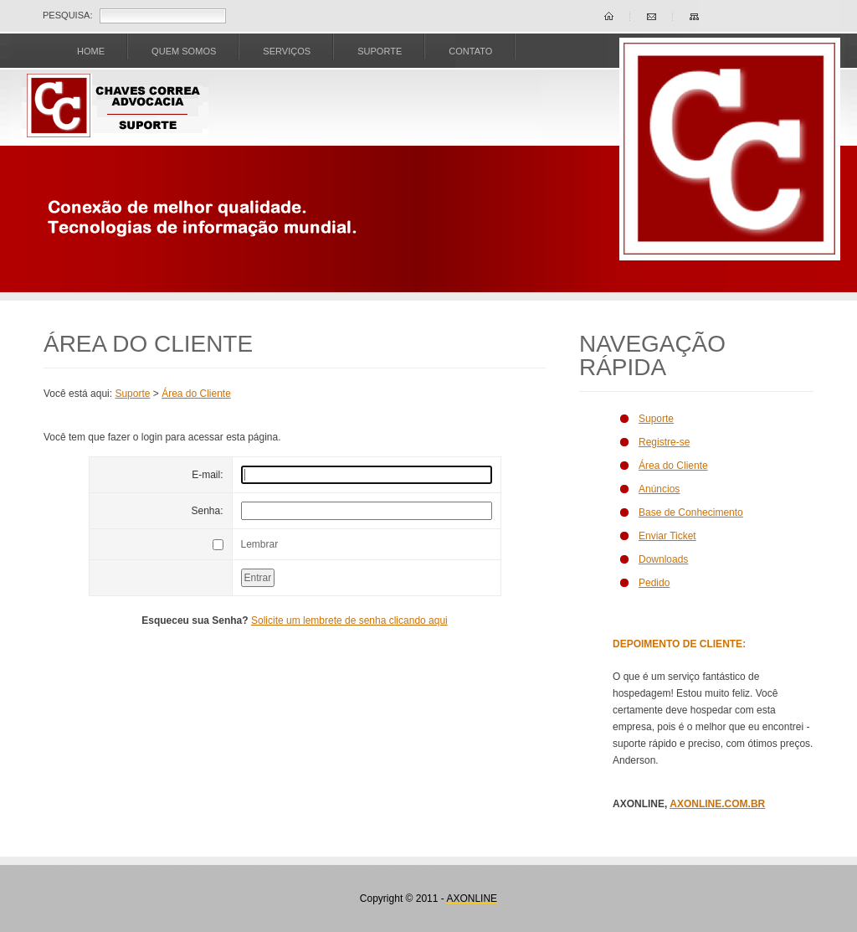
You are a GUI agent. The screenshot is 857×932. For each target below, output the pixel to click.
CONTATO (470, 51)
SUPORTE (379, 51)
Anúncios (659, 489)
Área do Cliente (196, 393)
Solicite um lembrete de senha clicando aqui (349, 620)
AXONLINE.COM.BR (717, 804)
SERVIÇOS (286, 51)
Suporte (132, 393)
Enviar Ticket (667, 536)
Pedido (654, 583)
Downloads (663, 559)
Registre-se (664, 442)
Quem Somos (183, 51)
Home (91, 51)
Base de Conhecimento (691, 512)
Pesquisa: (67, 15)
